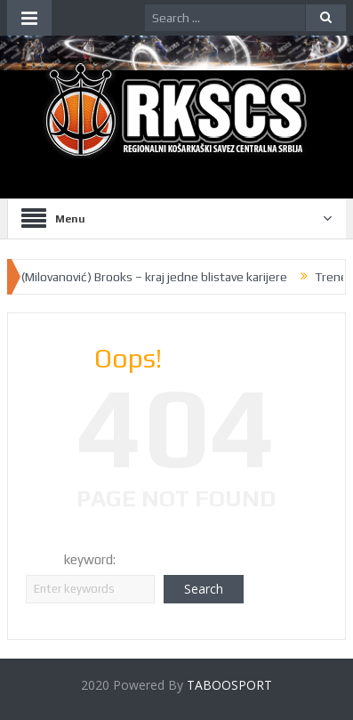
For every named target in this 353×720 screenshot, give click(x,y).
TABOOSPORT (229, 684)
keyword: (90, 559)
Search (203, 588)
